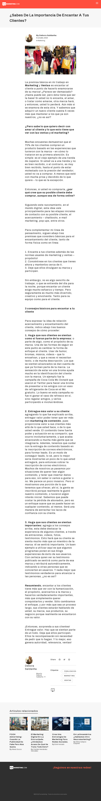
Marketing (41, 40)
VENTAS (67, 680)
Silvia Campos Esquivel (80, 742)
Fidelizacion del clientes (70, 671)
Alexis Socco (17, 749)
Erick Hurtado (59, 744)
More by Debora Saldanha (40, 675)
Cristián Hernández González (39, 750)
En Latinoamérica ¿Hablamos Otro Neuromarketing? (82, 736)
